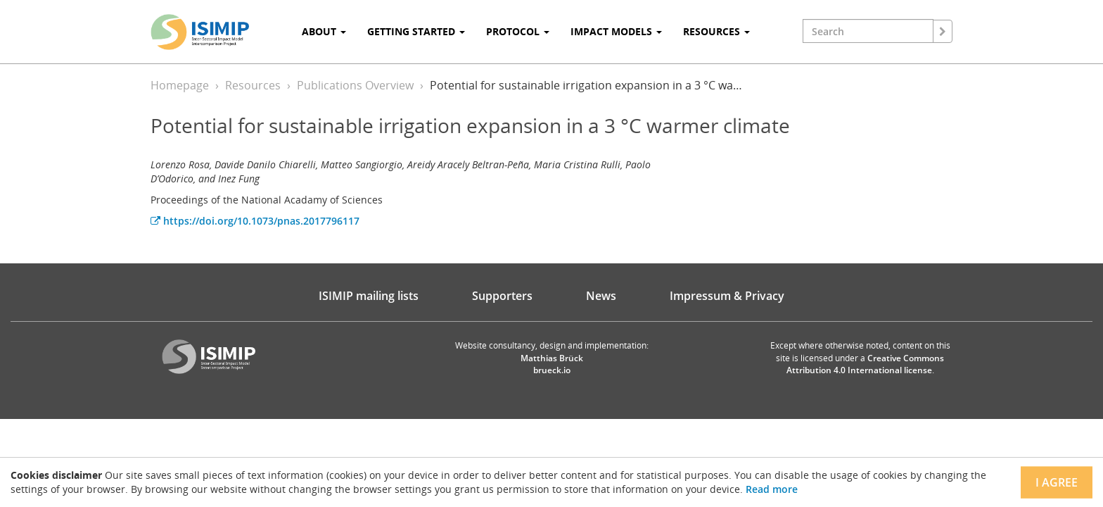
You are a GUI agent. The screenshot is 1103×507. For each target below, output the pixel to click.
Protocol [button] (517, 31)
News (601, 295)
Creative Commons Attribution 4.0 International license (865, 364)
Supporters (502, 295)
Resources (253, 85)
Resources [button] (716, 31)
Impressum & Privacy (727, 295)
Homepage (180, 85)
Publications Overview (355, 85)
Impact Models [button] (616, 31)
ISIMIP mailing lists (369, 295)
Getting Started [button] (416, 31)
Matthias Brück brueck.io (552, 364)
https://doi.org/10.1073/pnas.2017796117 (255, 220)
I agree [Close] (1056, 482)
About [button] (324, 31)
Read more (772, 489)
